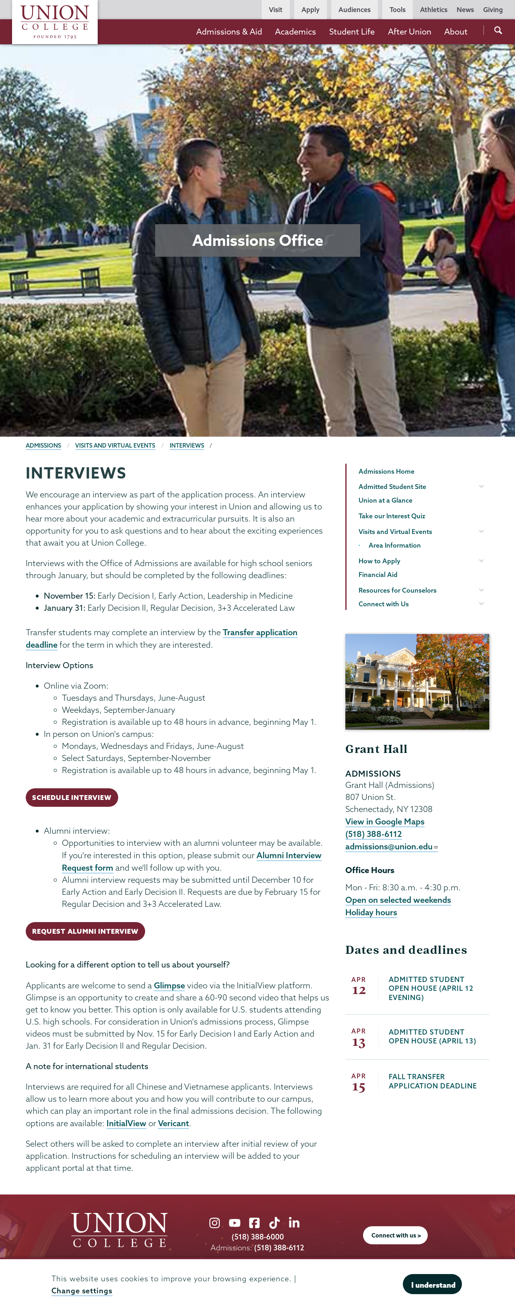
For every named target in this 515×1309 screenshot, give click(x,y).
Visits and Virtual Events (115, 445)
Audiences (355, 10)
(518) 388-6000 (258, 1237)
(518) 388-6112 (373, 833)
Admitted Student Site (392, 487)
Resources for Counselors (398, 590)
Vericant (173, 1123)
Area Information (395, 545)
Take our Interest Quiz (392, 516)
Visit (276, 10)
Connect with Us (384, 604)
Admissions (43, 445)
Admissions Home (386, 471)
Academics (295, 32)
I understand (433, 1285)
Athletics (433, 10)
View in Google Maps (385, 821)
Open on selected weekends (398, 899)
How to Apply (379, 561)
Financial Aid (378, 575)
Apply (311, 10)
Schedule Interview (72, 797)
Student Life (352, 32)
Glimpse (169, 985)
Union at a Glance (385, 500)
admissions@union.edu (391, 846)
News (465, 10)
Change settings (82, 1290)
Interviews (187, 445)
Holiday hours (371, 912)
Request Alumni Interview (85, 931)
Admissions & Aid (229, 32)
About (456, 32)
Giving (493, 10)
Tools (398, 10)
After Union (409, 32)
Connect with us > (396, 1235)
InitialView (126, 1123)
